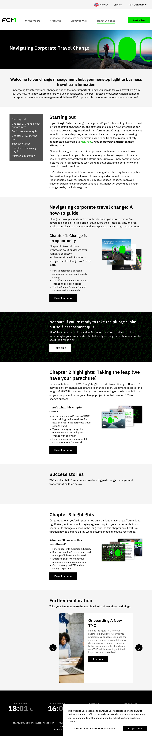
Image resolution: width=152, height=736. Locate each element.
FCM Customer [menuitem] (136, 4)
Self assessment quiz (24, 131)
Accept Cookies (135, 728)
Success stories (21, 143)
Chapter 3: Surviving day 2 (24, 149)
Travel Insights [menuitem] (106, 20)
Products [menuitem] (55, 20)
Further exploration (23, 155)
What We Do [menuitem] (32, 20)
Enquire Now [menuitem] (139, 20)
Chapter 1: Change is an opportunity (26, 125)
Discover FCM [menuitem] (79, 20)
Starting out (19, 119)
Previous (53, 647)
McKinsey (86, 141)
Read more (100, 660)
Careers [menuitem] (118, 4)
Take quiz (60, 348)
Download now (63, 298)
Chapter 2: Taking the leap (24, 137)
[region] (107, 720)
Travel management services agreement (33, 723)
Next (138, 647)
